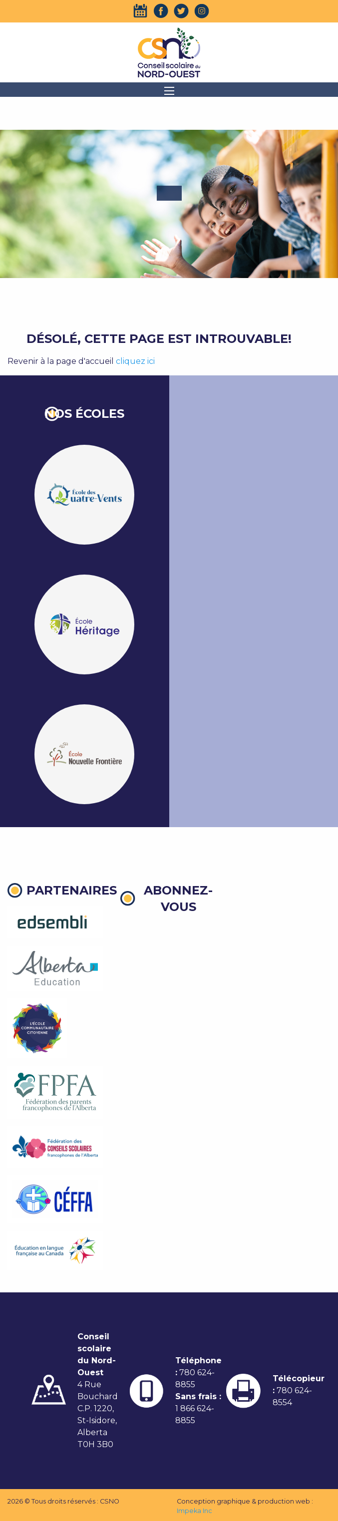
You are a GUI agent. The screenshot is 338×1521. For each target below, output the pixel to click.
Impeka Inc (194, 1511)
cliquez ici (135, 361)
